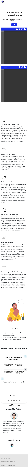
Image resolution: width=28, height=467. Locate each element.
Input (4, 29)
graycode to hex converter (7, 461)
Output (5, 67)
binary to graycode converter (8, 458)
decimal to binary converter (8, 465)
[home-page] (2, 1)
